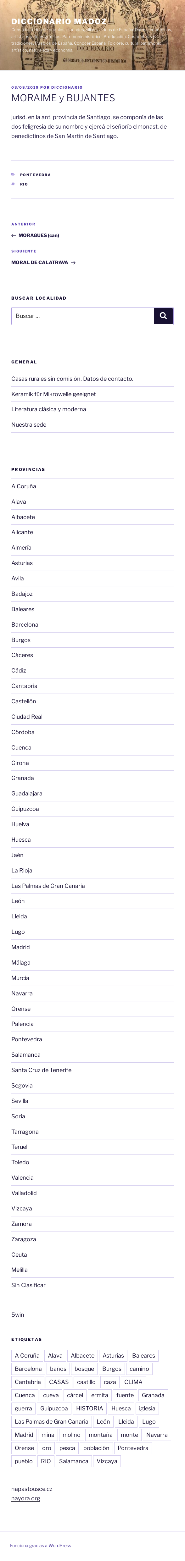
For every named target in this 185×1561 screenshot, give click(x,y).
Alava (18, 501)
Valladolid (24, 1193)
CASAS (59, 1382)
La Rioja (21, 870)
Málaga (21, 962)
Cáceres (22, 655)
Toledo (20, 1162)
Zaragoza (23, 1239)
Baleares (22, 609)
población (96, 1448)
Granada (22, 778)
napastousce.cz (32, 1489)
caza (110, 1382)
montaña (101, 1434)
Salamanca (26, 1054)
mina (48, 1434)
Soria (18, 1116)
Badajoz (22, 593)
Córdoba (23, 732)
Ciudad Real (26, 716)
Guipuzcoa (25, 808)
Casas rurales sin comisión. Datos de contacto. (72, 378)
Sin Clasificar (28, 1285)
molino (72, 1434)
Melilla (19, 1269)
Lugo (18, 931)
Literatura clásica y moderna (48, 409)
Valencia (22, 1177)
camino (139, 1368)
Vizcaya (21, 1208)
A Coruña (23, 486)
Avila (17, 578)
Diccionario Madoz (59, 21)
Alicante (22, 532)
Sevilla (19, 1101)
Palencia (22, 1024)
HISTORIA (89, 1408)
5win (17, 1314)
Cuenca (21, 747)
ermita (99, 1395)
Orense (21, 1008)
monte (129, 1434)
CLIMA (133, 1382)
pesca (67, 1448)
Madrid (20, 947)
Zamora (21, 1224)
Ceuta (19, 1254)
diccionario (67, 87)
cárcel (75, 1395)
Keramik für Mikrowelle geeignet (53, 394)
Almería (21, 547)
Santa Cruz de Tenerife (41, 1070)
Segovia (22, 1085)
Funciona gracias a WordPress (40, 1545)
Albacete (23, 517)
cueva (51, 1395)
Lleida (19, 916)
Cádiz (18, 670)
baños (58, 1368)
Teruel (19, 1146)
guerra (23, 1408)
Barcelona (24, 624)
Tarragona (25, 1131)
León (18, 901)
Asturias (22, 563)
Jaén (17, 855)
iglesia (147, 1408)
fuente (125, 1395)
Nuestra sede (28, 424)
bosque (84, 1368)
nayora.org (25, 1498)
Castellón (23, 701)
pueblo (24, 1461)
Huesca (21, 839)
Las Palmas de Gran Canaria (48, 886)
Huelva (20, 824)
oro (46, 1448)
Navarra (22, 993)
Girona (20, 763)
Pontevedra (36, 175)
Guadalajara (26, 793)
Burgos (21, 640)
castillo (86, 1382)
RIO (24, 184)
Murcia (20, 978)
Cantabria (24, 686)
